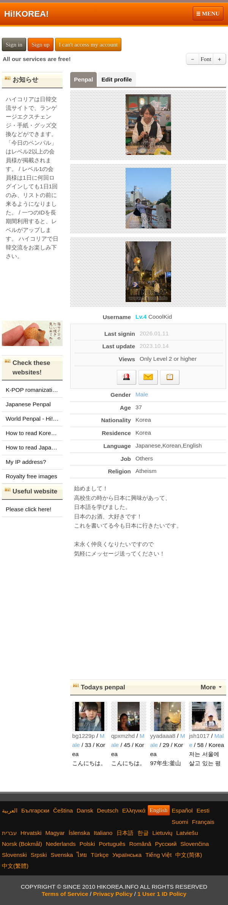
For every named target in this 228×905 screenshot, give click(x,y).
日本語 (125, 833)
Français (203, 822)
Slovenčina (194, 844)
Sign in (14, 44)
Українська (127, 855)
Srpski (39, 855)
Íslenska (79, 833)
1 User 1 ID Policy (161, 894)
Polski (87, 844)
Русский (165, 844)
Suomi (180, 822)
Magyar (54, 833)
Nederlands (61, 844)
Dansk (85, 810)
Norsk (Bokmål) (22, 844)
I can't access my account (88, 44)
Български (35, 810)
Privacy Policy (112, 894)
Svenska (61, 855)
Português (112, 844)
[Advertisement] (148, 617)
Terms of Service (65, 894)
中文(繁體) (15, 866)
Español (182, 810)
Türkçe (99, 855)
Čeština (63, 810)
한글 (143, 833)
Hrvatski (30, 833)
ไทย (82, 855)
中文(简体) (188, 855)
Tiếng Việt (158, 855)
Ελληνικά (134, 810)
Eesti (203, 810)
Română (140, 844)
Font (206, 59)
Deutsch (107, 810)
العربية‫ (9, 810)
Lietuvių (163, 833)
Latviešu (187, 833)
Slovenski (14, 855)
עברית (9, 833)
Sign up (40, 44)
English (159, 810)
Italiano (103, 833)
